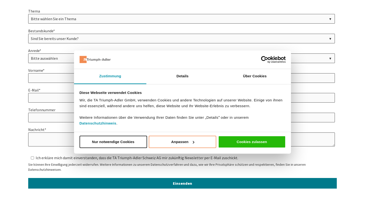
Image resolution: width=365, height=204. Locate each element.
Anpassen (182, 142)
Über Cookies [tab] (255, 76)
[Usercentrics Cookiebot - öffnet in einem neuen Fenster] (264, 59)
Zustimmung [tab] (110, 76)
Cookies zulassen (252, 142)
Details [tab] (182, 76)
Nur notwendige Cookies (113, 142)
